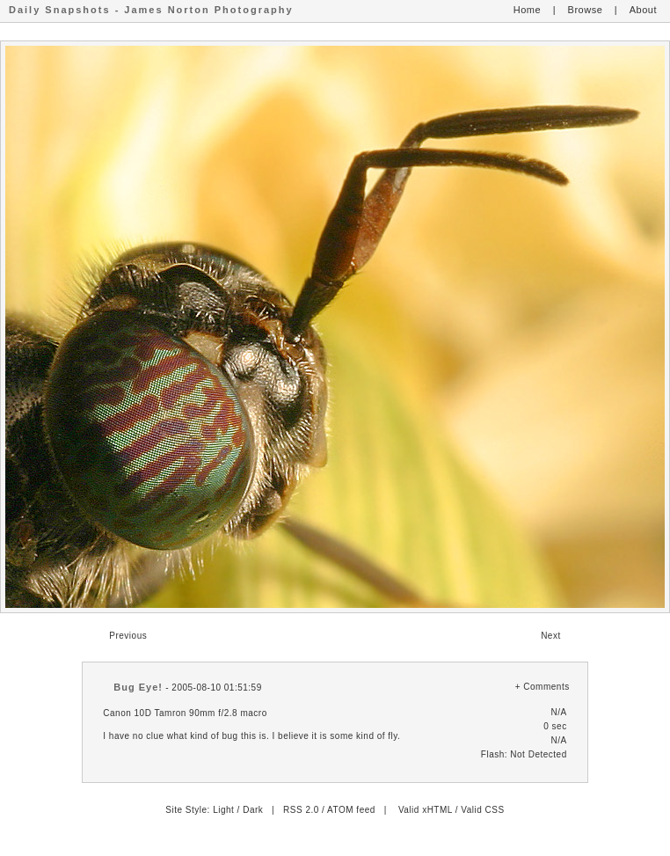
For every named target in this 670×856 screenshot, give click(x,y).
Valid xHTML (425, 810)
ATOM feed (351, 810)
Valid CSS (482, 810)
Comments (546, 686)
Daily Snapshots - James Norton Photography (151, 9)
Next (551, 635)
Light (223, 810)
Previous (128, 635)
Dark (253, 810)
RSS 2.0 (301, 810)
